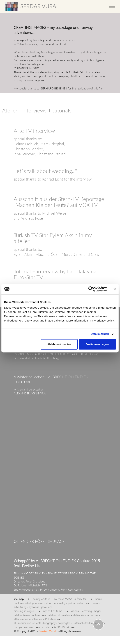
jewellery (46, 607)
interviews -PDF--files (44, 619)
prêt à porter (75, 603)
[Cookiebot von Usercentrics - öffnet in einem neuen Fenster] (91, 289)
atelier (18, 615)
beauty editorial (42, 599)
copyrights (64, 623)
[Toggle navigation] (112, 6)
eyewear (34, 607)
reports (25, 619)
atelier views (80, 615)
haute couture (31, 615)
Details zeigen (100, 333)
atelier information (59, 615)
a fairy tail (81, 599)
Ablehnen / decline (59, 344)
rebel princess (33, 603)
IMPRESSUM (62, 627)
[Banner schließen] (114, 289)
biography (49, 623)
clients (37, 623)
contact (46, 627)
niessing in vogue (24, 611)
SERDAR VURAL (39, 6)
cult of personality (55, 603)
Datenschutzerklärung (85, 623)
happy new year (24, 627)
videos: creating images (86, 611)
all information (22, 623)
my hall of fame (52, 611)
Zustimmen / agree (97, 344)
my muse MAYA (63, 599)
